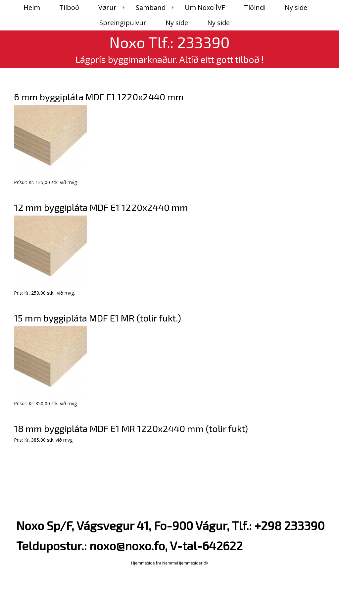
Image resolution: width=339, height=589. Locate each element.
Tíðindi (255, 7)
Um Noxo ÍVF (205, 7)
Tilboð (69, 7)
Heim (32, 7)
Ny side (296, 7)
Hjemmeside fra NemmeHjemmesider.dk (169, 563)
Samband (151, 7)
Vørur (107, 7)
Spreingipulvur (122, 22)
